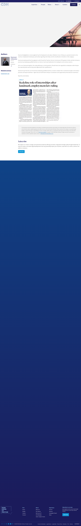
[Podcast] (13, 524)
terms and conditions (42, 132)
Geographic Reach (53, 513)
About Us (38, 509)
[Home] (4, 4)
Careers (65, 4)
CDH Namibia (68, 1)
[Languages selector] (77, 1)
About (57, 4)
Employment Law (5, 73)
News (49, 4)
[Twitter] (4, 524)
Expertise (34, 4)
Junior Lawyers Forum (40, 516)
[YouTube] (11, 524)
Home (23, 509)
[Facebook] (2, 524)
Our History (38, 511)
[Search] (79, 4)
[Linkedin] (8, 524)
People (43, 4)
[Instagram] (6, 524)
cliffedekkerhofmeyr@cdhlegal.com (46, 133)
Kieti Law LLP (61, 1)
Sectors (50, 509)
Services (51, 511)
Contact (24, 515)
